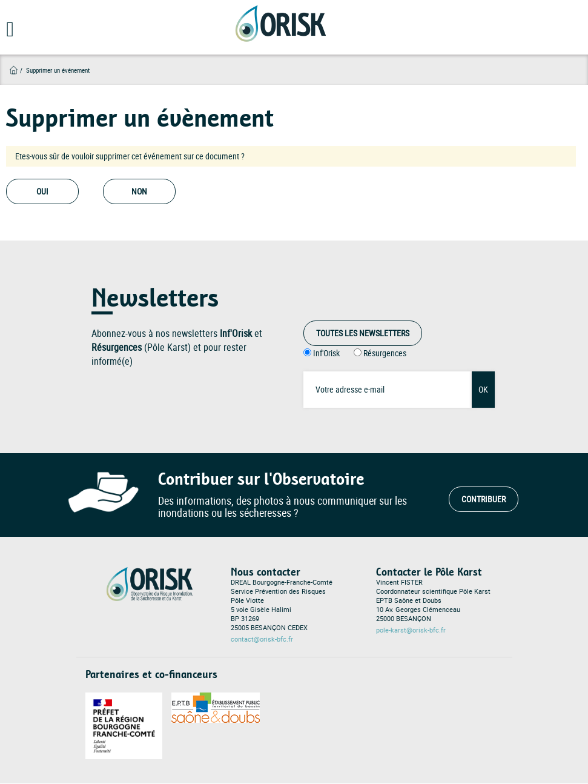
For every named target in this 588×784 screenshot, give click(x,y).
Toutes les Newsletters (362, 333)
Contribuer (483, 499)
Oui (42, 191)
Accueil (13, 70)
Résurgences (384, 353)
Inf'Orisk (326, 353)
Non (139, 191)
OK (483, 389)
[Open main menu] (7, 33)
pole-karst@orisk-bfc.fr (411, 630)
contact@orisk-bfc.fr (262, 639)
